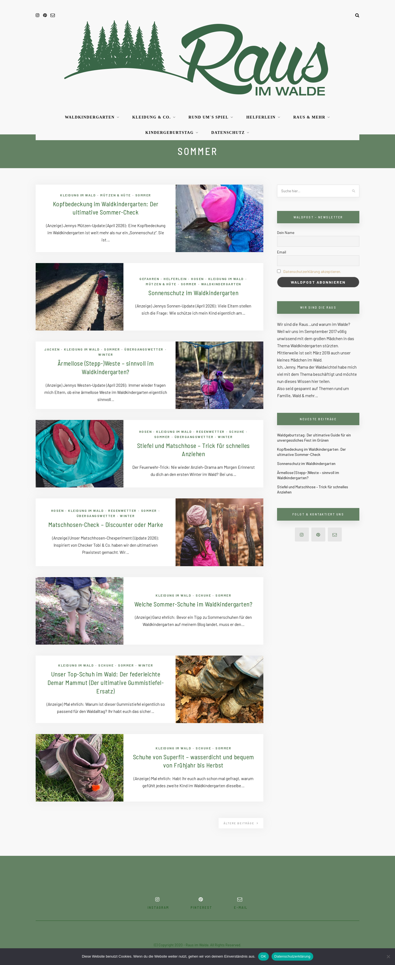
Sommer (143, 194)
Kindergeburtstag (169, 133)
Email (281, 252)
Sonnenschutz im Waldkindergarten (193, 292)
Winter (105, 353)
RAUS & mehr (309, 117)
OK (263, 956)
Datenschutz (228, 133)
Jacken (52, 348)
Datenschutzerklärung (292, 956)
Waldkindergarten (89, 117)
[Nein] (388, 956)
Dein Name (285, 232)
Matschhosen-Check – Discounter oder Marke (105, 524)
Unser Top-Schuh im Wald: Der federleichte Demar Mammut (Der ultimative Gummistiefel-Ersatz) (105, 682)
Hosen (197, 278)
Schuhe (236, 431)
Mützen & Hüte (115, 194)
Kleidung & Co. (151, 117)
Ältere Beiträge (241, 823)
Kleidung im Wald (78, 194)
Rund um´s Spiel (208, 117)
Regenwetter (210, 431)
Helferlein (261, 117)
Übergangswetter (143, 348)
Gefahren (149, 278)
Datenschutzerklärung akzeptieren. (312, 271)
